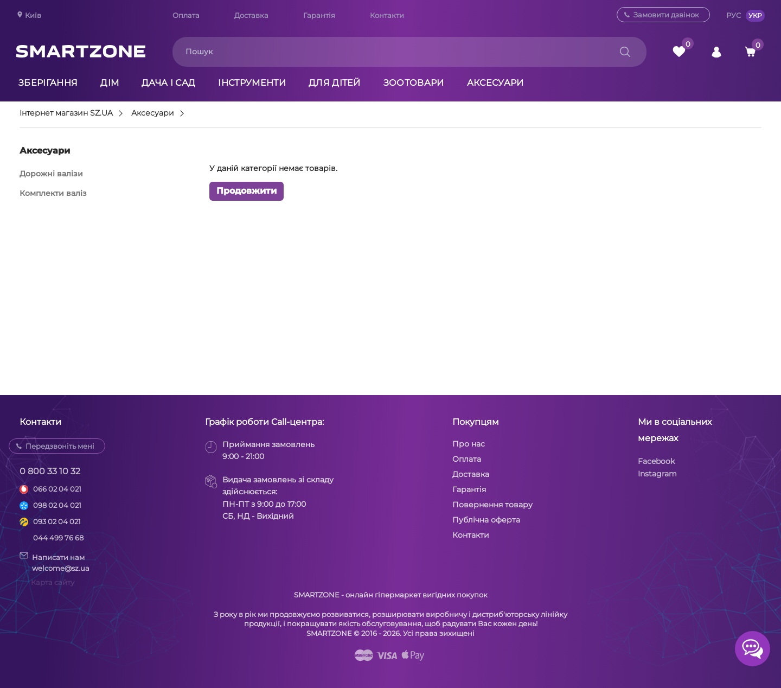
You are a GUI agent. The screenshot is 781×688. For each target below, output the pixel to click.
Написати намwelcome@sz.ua (54, 562)
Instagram (657, 474)
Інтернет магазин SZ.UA (66, 113)
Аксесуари (495, 83)
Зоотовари (413, 83)
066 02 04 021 (57, 489)
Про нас (468, 444)
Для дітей (335, 83)
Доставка (251, 15)
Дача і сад (168, 83)
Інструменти (252, 83)
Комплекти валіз (53, 193)
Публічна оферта (486, 520)
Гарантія (319, 15)
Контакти (387, 15)
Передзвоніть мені (59, 446)
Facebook (656, 461)
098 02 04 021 (57, 505)
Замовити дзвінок (666, 14)
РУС (733, 15)
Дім (109, 83)
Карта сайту (52, 582)
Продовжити (246, 191)
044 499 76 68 (58, 537)
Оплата (186, 15)
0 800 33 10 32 (50, 471)
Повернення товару (492, 504)
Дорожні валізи (51, 174)
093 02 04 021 (57, 521)
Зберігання (48, 83)
